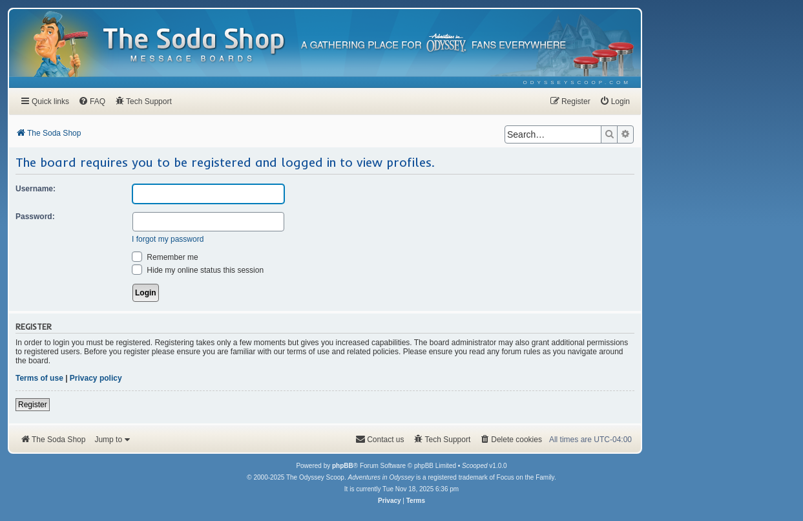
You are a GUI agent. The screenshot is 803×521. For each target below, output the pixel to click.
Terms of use (39, 378)
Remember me (165, 257)
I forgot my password (167, 239)
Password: (35, 216)
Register (32, 404)
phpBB (342, 465)
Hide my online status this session (198, 270)
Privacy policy (96, 378)
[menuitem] (577, 82)
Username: (36, 188)
